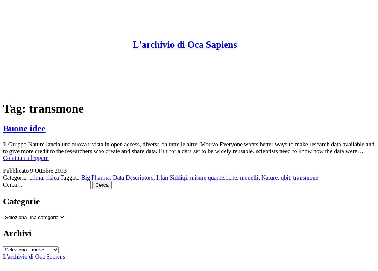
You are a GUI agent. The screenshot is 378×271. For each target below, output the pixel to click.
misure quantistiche (213, 177)
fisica (52, 177)
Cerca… (13, 184)
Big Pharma (95, 177)
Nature (269, 177)
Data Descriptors (133, 177)
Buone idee (24, 128)
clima (36, 177)
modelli (249, 177)
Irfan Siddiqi (171, 177)
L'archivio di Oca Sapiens (185, 45)
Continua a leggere (26, 158)
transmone (305, 177)
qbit (285, 177)
